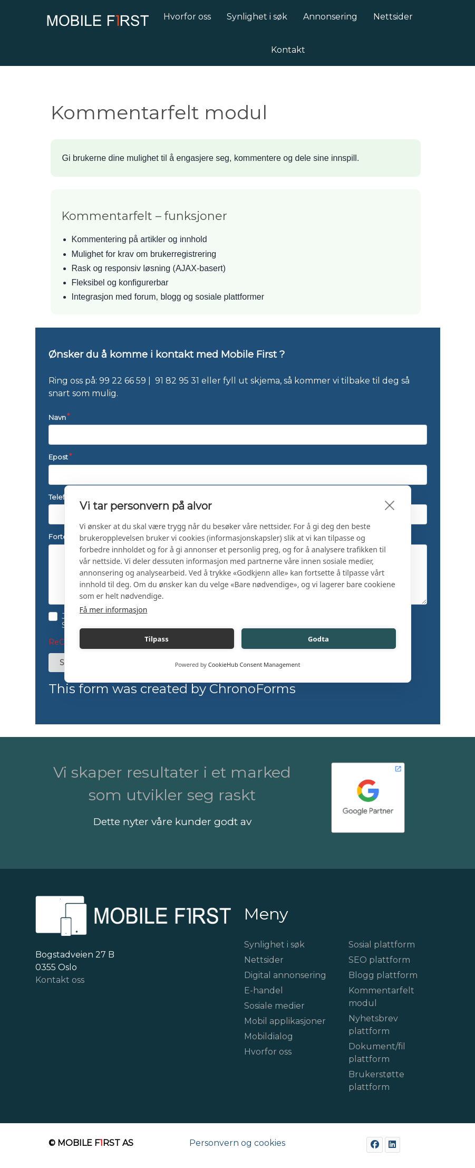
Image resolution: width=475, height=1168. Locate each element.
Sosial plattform (381, 945)
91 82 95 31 (177, 381)
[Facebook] (374, 1144)
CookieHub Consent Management (254, 664)
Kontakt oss (59, 980)
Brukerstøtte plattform (376, 1080)
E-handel (263, 990)
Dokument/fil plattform (376, 1052)
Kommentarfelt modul (381, 996)
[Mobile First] (86, 23)
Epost (58, 457)
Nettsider (264, 960)
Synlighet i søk (274, 945)
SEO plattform (379, 960)
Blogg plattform (383, 975)
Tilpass (156, 639)
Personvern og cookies (237, 1143)
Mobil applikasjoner (285, 1021)
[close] (390, 504)
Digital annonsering (285, 975)
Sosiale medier (274, 1006)
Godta (318, 639)
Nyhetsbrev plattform (373, 1024)
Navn (57, 417)
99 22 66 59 (122, 381)
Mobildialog (268, 1036)
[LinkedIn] (392, 1144)
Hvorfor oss (268, 1052)
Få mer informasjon (114, 610)
